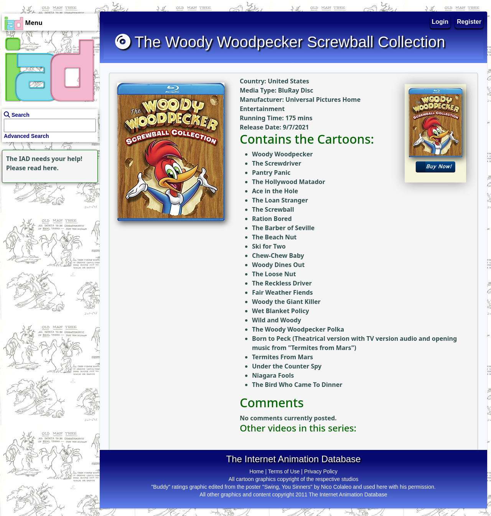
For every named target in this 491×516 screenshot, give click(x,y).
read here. (43, 168)
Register (469, 21)
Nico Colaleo (336, 487)
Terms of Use (284, 471)
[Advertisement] (48, 233)
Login (440, 21)
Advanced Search (26, 136)
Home (256, 471)
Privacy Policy (321, 471)
